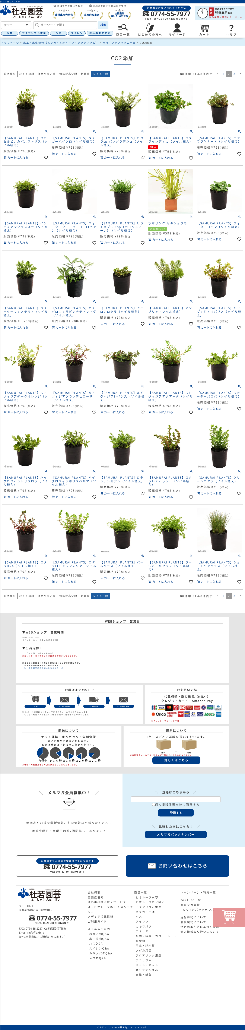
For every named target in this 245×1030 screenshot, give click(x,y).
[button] (218, 74)
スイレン (77, 33)
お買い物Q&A (99, 934)
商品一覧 (140, 892)
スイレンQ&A (99, 948)
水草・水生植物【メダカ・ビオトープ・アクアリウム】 (61, 43)
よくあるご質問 (99, 929)
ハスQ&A (96, 943)
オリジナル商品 (147, 970)
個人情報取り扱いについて (200, 932)
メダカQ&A (97, 958)
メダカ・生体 (145, 912)
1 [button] (223, 74)
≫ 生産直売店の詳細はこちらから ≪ (42, 668)
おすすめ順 (26, 74)
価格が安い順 (47, 74)
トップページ (10, 43)
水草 (10, 33)
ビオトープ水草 (147, 897)
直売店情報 (96, 897)
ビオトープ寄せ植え (150, 902)
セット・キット (147, 965)
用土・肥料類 (145, 946)
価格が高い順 (68, 74)
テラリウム (144, 960)
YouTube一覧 (191, 900)
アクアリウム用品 (149, 955)
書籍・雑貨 (144, 975)
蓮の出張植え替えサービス (107, 902)
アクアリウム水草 (34, 33)
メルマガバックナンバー (200, 910)
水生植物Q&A (99, 939)
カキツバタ (144, 926)
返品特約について (193, 917)
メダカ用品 (144, 950)
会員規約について (193, 922)
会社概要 (94, 892)
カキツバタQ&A (100, 953)
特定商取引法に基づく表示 (200, 927)
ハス (58, 33)
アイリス (142, 931)
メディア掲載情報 (101, 917)
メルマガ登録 (190, 905)
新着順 (85, 74)
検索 (103, 25)
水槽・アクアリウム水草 (119, 43)
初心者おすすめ (100, 33)
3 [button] (234, 74)
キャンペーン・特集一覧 (198, 892)
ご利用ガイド (97, 921)
